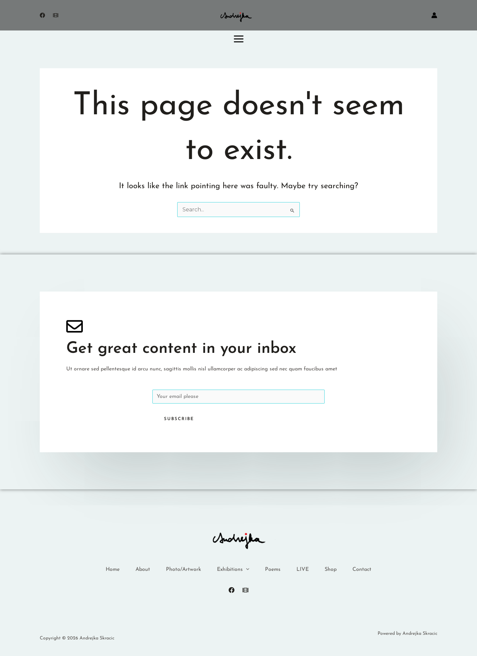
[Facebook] (42, 15)
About (142, 569)
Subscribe (179, 419)
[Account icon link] (434, 15)
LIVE (302, 569)
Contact (361, 569)
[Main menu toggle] (238, 38)
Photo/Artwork (183, 569)
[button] (246, 570)
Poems (273, 569)
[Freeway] (55, 15)
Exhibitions (233, 570)
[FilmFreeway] (245, 590)
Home (113, 569)
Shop (331, 569)
